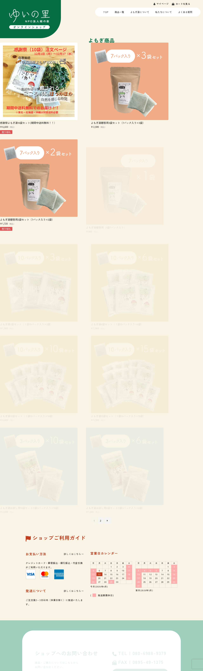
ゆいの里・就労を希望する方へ (31, 646)
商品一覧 (119, 13)
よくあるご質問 (140, 532)
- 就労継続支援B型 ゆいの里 (177, 615)
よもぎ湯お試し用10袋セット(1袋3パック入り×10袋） (172, 274)
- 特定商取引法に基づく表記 (182, 646)
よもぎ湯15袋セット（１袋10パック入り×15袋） (98, 274)
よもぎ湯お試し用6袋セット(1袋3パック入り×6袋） (29, 352)
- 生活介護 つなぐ (171, 622)
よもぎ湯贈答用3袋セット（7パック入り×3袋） (98, 106)
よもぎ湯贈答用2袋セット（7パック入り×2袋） (169, 106)
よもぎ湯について (139, 13)
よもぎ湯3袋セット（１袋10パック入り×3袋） (97, 197)
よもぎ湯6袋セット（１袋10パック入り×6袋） (168, 197)
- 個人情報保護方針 (155, 646)
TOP (106, 13)
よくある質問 (185, 13)
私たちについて (164, 13)
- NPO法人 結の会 (171, 608)
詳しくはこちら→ (74, 401)
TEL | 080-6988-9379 (139, 500)
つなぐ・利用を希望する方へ (31, 656)
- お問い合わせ (136, 646)
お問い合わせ (140, 520)
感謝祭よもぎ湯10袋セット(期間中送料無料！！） (28, 106)
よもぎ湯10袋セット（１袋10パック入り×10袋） (27, 274)
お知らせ (121, 629)
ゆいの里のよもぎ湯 (127, 608)
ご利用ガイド (123, 622)
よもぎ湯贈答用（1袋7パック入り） (20, 197)
